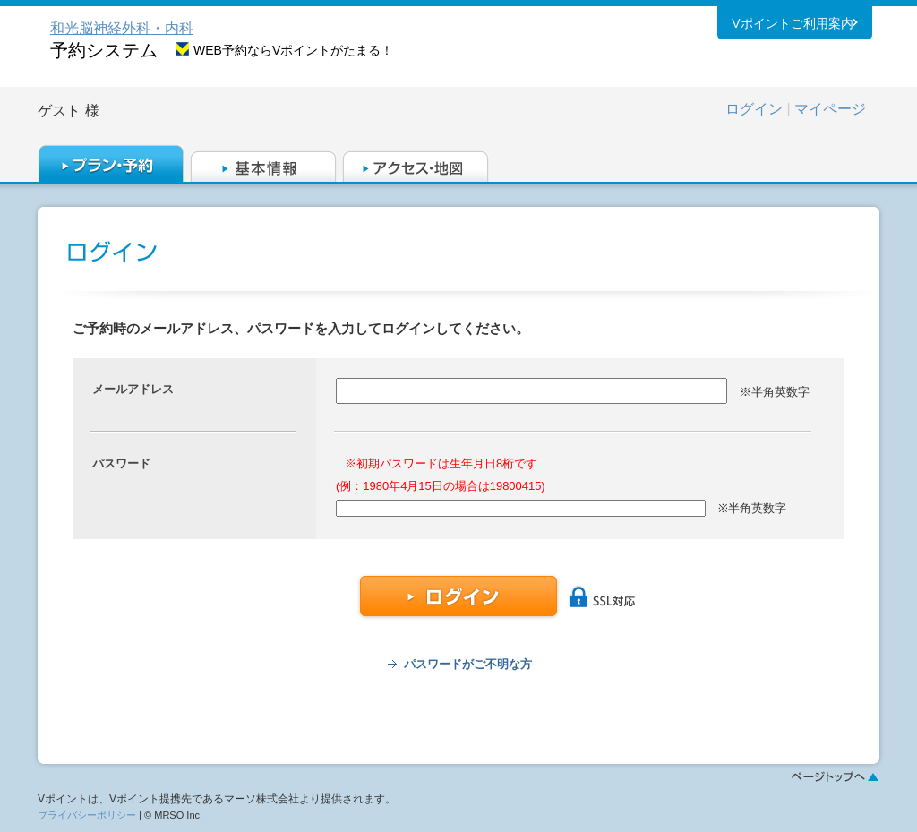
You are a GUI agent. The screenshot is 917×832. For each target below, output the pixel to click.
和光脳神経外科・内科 (121, 28)
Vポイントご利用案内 (792, 26)
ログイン (754, 108)
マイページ (830, 108)
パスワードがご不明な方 (468, 664)
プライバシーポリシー (87, 815)
